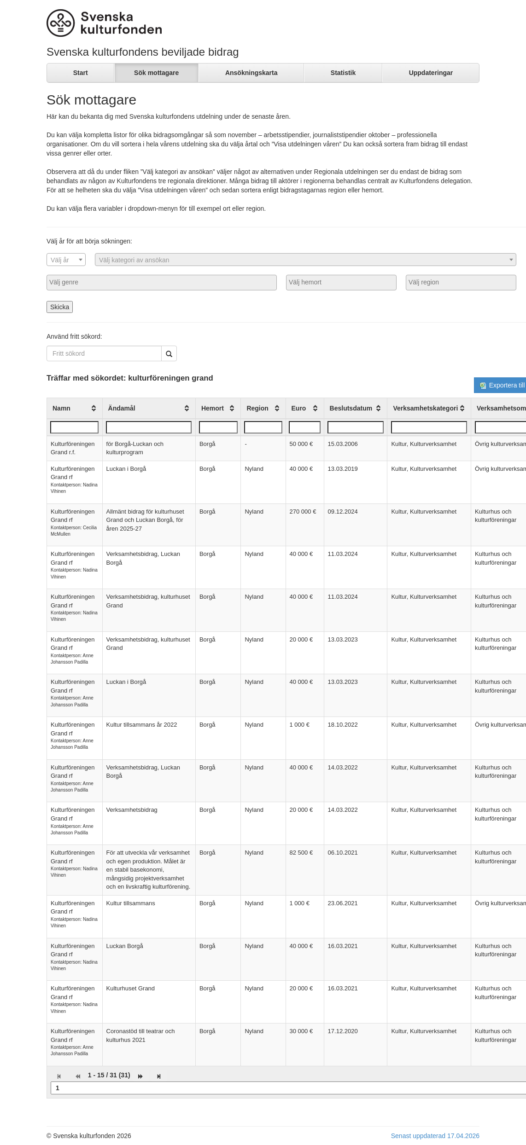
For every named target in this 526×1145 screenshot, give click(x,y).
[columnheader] (75, 408)
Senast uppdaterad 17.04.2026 (435, 1135)
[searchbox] (161, 282)
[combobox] (66, 259)
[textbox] (66, 260)
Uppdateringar (431, 72)
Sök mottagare (156, 72)
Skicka (59, 307)
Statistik (343, 72)
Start (80, 72)
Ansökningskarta (251, 72)
